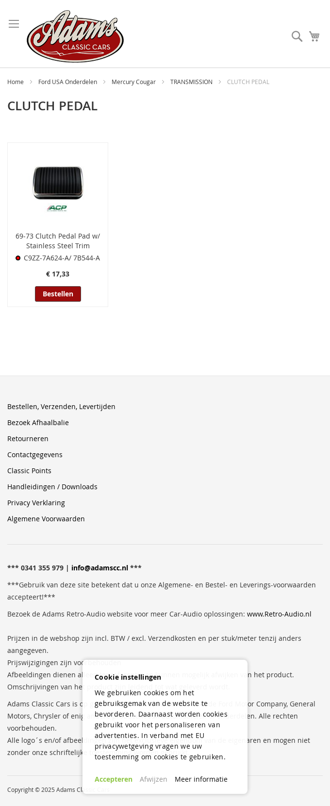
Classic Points (29, 470)
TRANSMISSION (192, 82)
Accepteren (113, 779)
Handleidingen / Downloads (52, 486)
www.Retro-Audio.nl (279, 613)
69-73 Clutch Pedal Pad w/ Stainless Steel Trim (58, 240)
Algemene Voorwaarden (46, 518)
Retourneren (28, 438)
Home (16, 82)
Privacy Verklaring (36, 502)
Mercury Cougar (134, 82)
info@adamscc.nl (99, 567)
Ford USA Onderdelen (68, 82)
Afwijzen (153, 779)
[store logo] (75, 36)
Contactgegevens (35, 454)
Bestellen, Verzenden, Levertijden (61, 406)
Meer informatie (201, 779)
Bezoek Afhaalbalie (38, 422)
